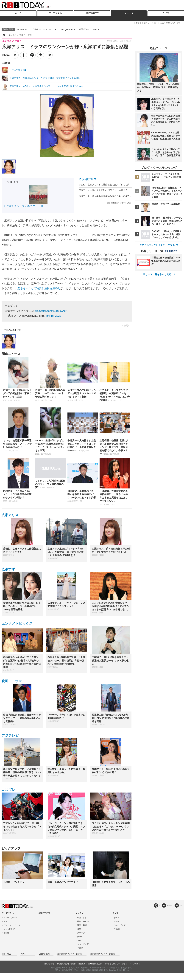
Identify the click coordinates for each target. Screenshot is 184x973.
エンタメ (128, 13)
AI (56, 29)
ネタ (5, 921)
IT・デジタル (55, 13)
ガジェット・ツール (11, 925)
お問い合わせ (49, 964)
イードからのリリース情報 (114, 964)
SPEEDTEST (91, 13)
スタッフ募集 (133, 964)
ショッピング (9, 929)
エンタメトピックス (17, 623)
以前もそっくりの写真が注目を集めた (37, 288)
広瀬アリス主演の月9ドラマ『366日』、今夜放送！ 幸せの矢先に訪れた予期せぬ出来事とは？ (125, 190)
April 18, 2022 (53, 315)
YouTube (170, 905)
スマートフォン (10, 918)
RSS (181, 905)
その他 (6, 933)
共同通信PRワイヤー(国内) (69, 954)
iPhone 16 (22, 29)
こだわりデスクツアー (41, 29)
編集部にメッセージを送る (121, 203)
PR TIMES (6, 954)
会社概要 (81, 964)
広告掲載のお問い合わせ (66, 964)
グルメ (117, 918)
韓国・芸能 (82, 925)
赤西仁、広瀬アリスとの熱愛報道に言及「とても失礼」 (106, 184)
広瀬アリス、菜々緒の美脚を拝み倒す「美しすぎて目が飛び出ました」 (114, 196)
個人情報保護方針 (95, 964)
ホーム (18, 13)
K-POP (96, 29)
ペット (117, 921)
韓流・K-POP (83, 921)
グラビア (81, 936)
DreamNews (44, 954)
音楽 (79, 929)
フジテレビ (10, 735)
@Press (24, 954)
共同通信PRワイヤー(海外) (102, 954)
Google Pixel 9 (68, 29)
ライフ (165, 13)
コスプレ (8, 789)
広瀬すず (8, 569)
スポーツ (81, 933)
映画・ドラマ (12, 681)
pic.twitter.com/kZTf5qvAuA (51, 310)
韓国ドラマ (84, 29)
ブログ (80, 940)
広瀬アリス (89, 179)
